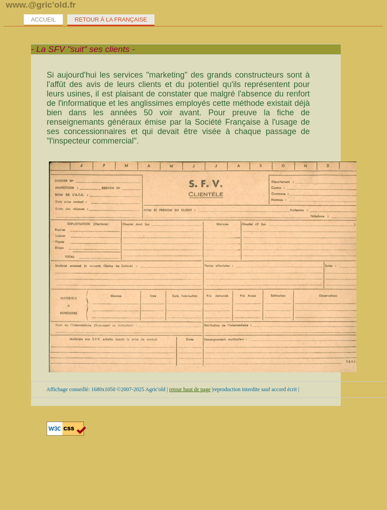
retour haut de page (190, 389)
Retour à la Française (111, 19)
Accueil (43, 19)
